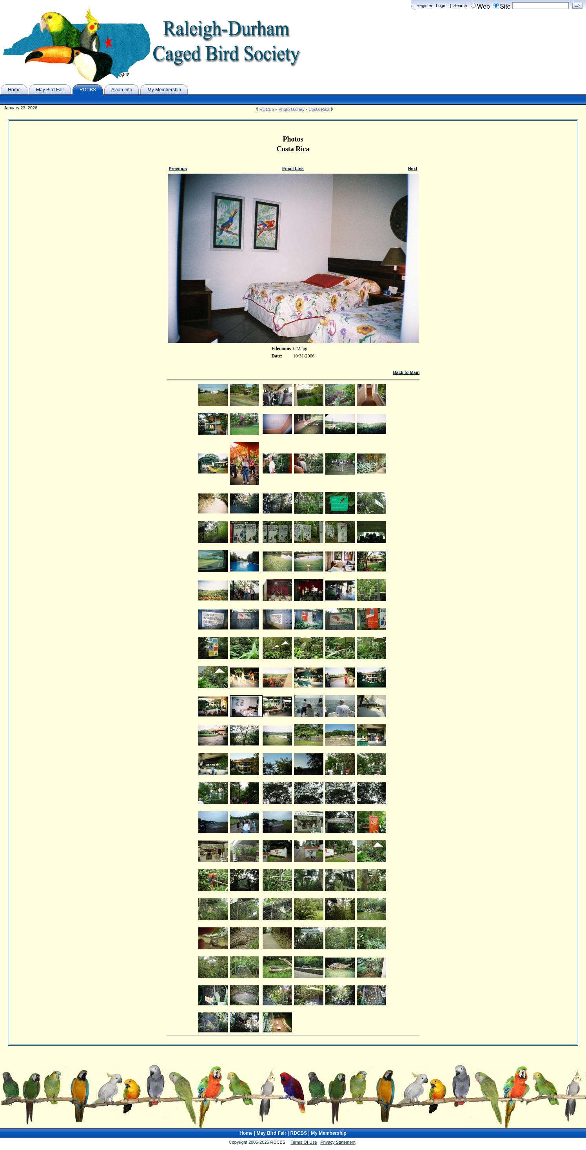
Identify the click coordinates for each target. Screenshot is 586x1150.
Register (424, 5)
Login (441, 5)
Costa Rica (319, 109)
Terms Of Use (303, 1142)
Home (245, 1133)
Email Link (293, 168)
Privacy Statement (338, 1142)
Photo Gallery (291, 109)
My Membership (329, 1133)
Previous (178, 168)
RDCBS (267, 109)
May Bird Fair (271, 1133)
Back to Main (406, 372)
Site (505, 6)
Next (412, 168)
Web (483, 6)
